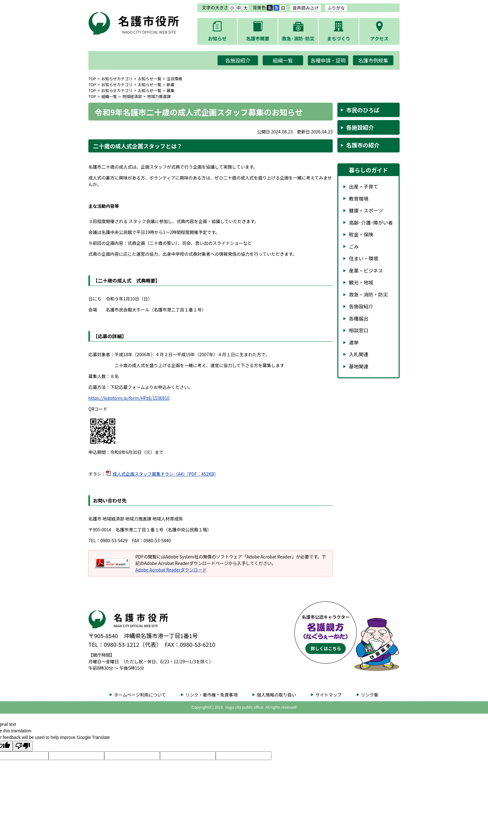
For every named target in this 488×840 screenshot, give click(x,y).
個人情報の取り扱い (276, 695)
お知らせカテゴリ (117, 79)
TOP (92, 79)
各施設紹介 (237, 60)
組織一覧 (283, 60)
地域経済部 (132, 96)
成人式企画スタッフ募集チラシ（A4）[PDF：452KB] (164, 474)
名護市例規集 (373, 60)
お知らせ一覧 (149, 79)
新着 (170, 84)
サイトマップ (328, 695)
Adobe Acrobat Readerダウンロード (171, 570)
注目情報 (174, 79)
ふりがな (336, 8)
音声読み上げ (306, 8)
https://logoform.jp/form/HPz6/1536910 (128, 398)
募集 (170, 90)
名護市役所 (149, 23)
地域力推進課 (159, 96)
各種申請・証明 (328, 60)
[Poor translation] (23, 746)
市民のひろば (362, 110)
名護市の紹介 (362, 145)
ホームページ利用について (140, 695)
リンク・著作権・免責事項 (211, 695)
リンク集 (369, 695)
